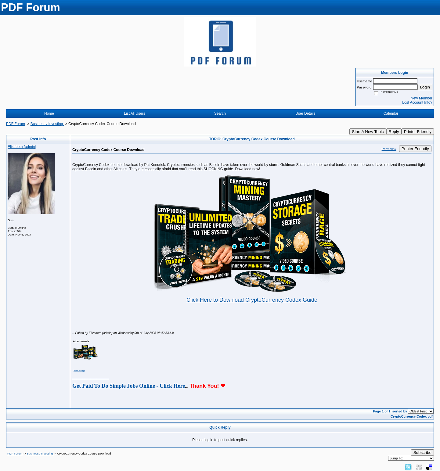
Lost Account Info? (417, 102)
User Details (305, 113)
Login (425, 87)
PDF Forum (15, 124)
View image (79, 370)
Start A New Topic (368, 131)
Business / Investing (47, 124)
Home (49, 113)
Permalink (389, 149)
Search (220, 113)
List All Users (134, 113)
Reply (394, 131)
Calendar (391, 113)
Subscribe (422, 452)
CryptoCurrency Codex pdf (412, 416)
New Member (421, 98)
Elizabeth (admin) (22, 147)
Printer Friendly (417, 131)
